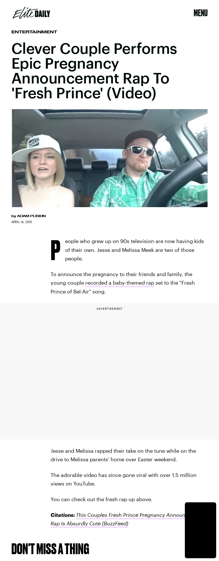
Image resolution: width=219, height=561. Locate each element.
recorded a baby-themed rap (119, 283)
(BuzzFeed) (114, 523)
